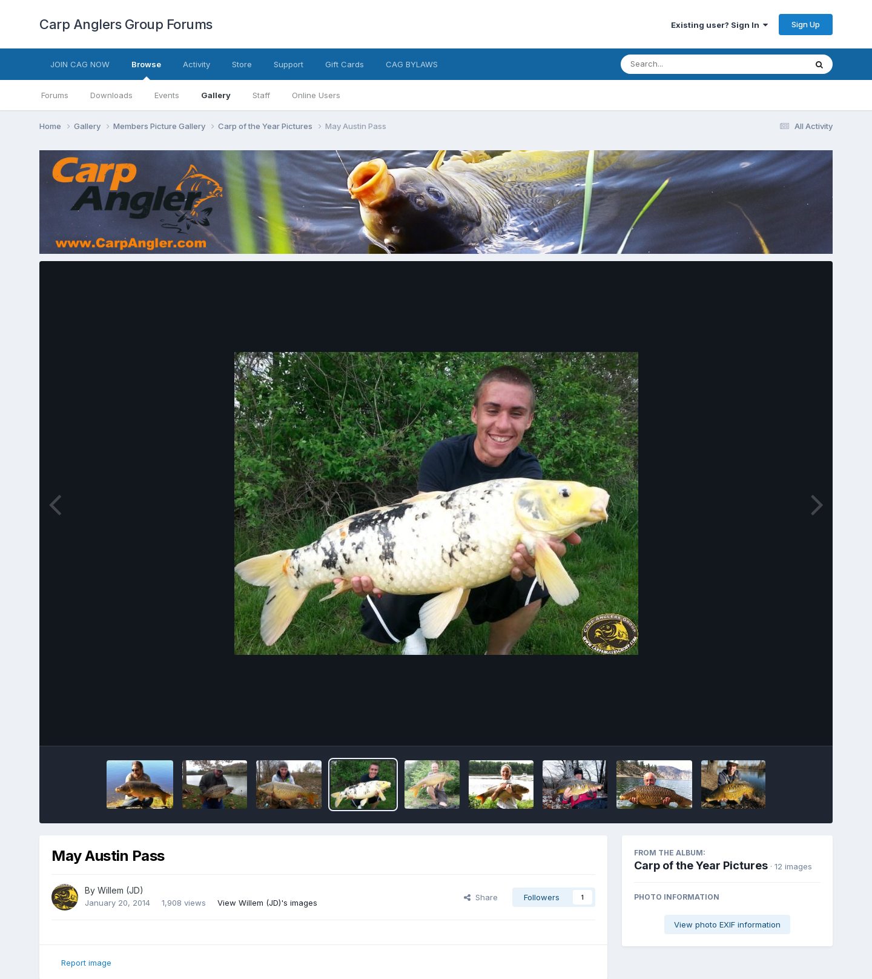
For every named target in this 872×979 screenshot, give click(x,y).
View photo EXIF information (727, 924)
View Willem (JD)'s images (267, 903)
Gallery (216, 95)
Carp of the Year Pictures (701, 865)
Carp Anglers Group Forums (126, 24)
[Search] (680, 64)
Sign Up (805, 24)
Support (288, 64)
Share (481, 897)
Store (242, 64)
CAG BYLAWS (412, 64)
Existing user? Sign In (719, 25)
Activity (196, 64)
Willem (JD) (120, 890)
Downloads (111, 95)
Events (166, 95)
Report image (86, 962)
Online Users (316, 95)
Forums (54, 95)
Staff (261, 95)
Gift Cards (344, 64)
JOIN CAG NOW (80, 64)
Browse (146, 69)
